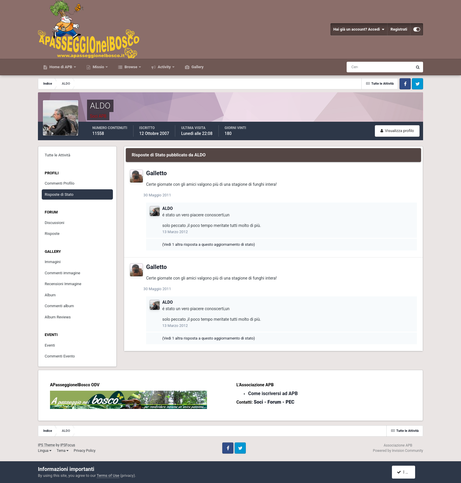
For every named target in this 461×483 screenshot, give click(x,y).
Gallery (197, 67)
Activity (164, 67)
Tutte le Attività (57, 155)
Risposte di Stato (59, 194)
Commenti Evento (60, 356)
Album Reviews (58, 317)
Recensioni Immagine (63, 284)
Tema (63, 451)
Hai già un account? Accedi (359, 29)
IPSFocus (67, 445)
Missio (98, 67)
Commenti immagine (62, 273)
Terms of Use (108, 475)
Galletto (156, 173)
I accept (406, 472)
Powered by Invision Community (398, 451)
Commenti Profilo (59, 183)
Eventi (50, 345)
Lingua (44, 451)
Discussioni (54, 222)
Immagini (53, 262)
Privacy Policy (85, 451)
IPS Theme (46, 445)
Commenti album (59, 306)
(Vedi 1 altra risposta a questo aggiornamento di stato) (208, 244)
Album (50, 295)
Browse (130, 67)
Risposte (52, 233)
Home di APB (61, 67)
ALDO (167, 208)
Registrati (398, 29)
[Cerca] (355, 67)
